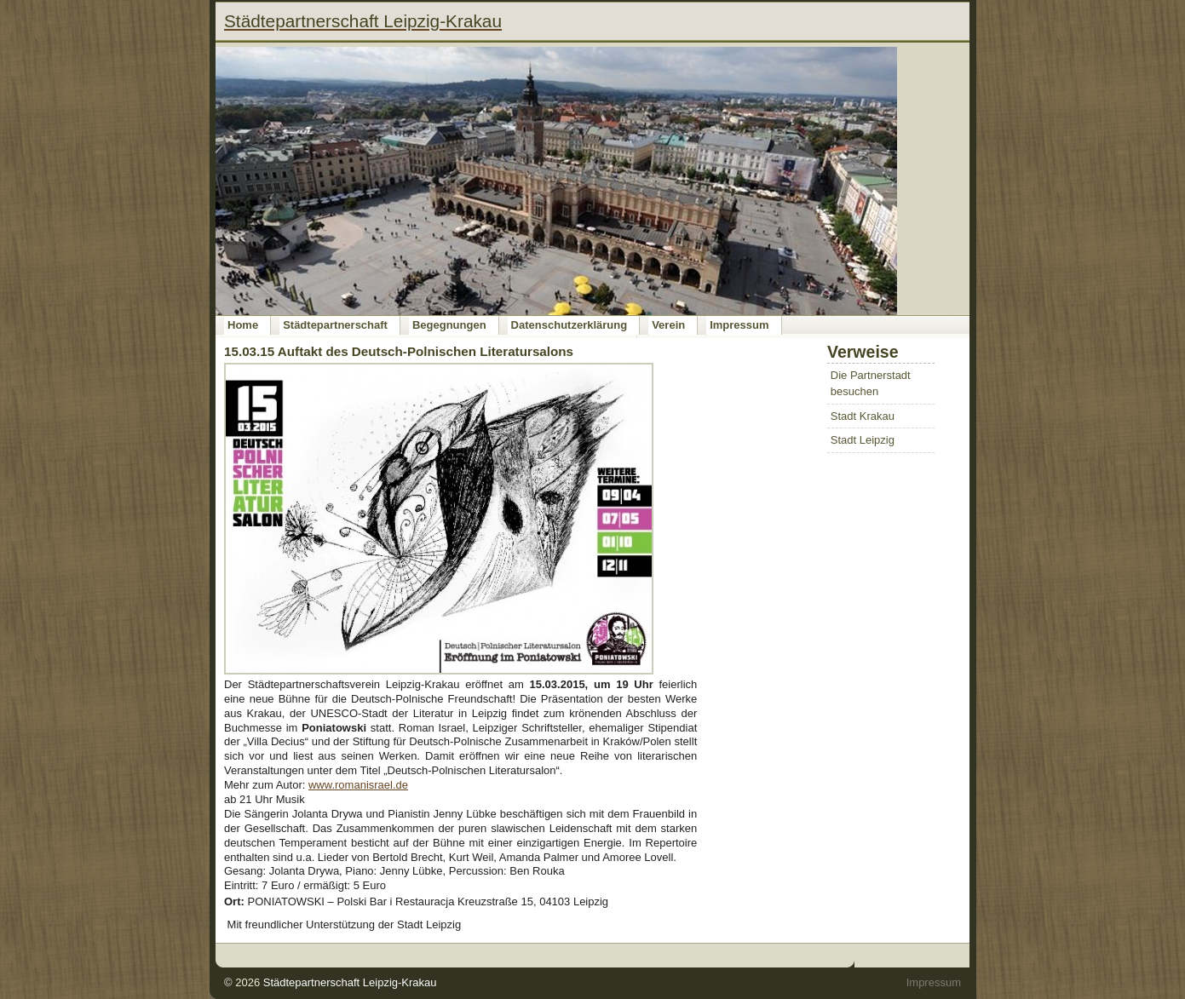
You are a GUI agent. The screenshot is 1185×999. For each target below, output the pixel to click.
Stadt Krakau (863, 416)
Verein (668, 325)
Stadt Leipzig (863, 439)
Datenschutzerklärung (569, 325)
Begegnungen (449, 325)
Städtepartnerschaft (335, 325)
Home (242, 325)
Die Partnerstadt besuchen (871, 384)
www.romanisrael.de (358, 784)
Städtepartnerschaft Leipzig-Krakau (350, 982)
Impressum (739, 325)
